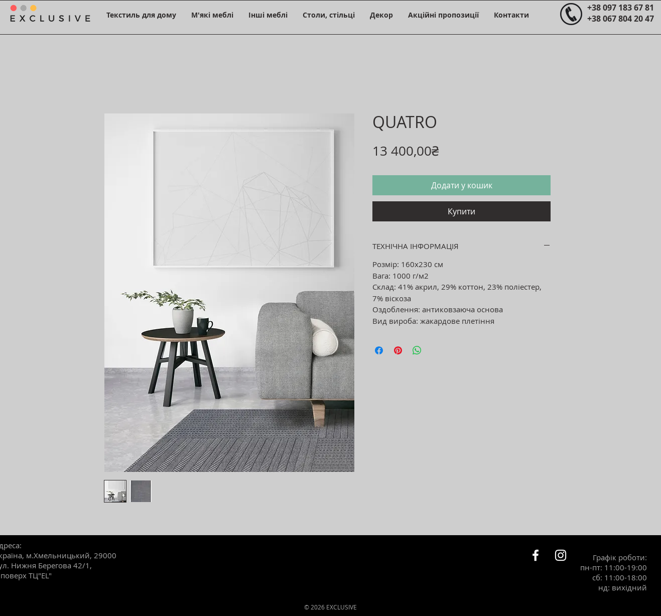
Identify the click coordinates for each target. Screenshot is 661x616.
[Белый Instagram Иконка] (560, 555)
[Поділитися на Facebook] (379, 350)
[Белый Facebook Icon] (535, 555)
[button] (141, 15)
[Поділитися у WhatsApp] (417, 350)
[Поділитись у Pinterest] (398, 350)
